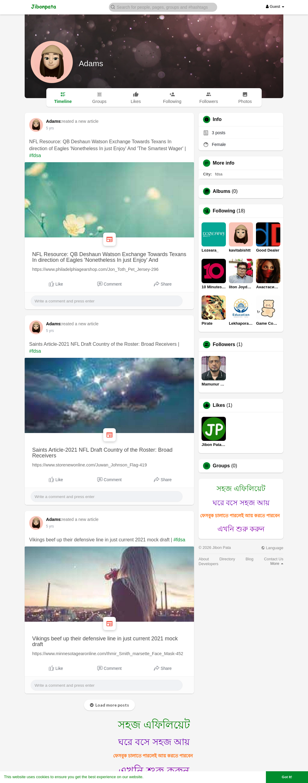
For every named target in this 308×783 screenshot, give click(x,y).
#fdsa (35, 155)
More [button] (276, 563)
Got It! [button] (287, 777)
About (204, 559)
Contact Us (273, 559)
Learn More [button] (155, 777)
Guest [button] (275, 6)
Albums (221, 191)
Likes (219, 405)
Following (224, 211)
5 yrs (50, 128)
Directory (227, 559)
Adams (91, 63)
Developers (208, 564)
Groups (221, 465)
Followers (224, 344)
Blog (250, 559)
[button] (163, 7)
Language (272, 548)
